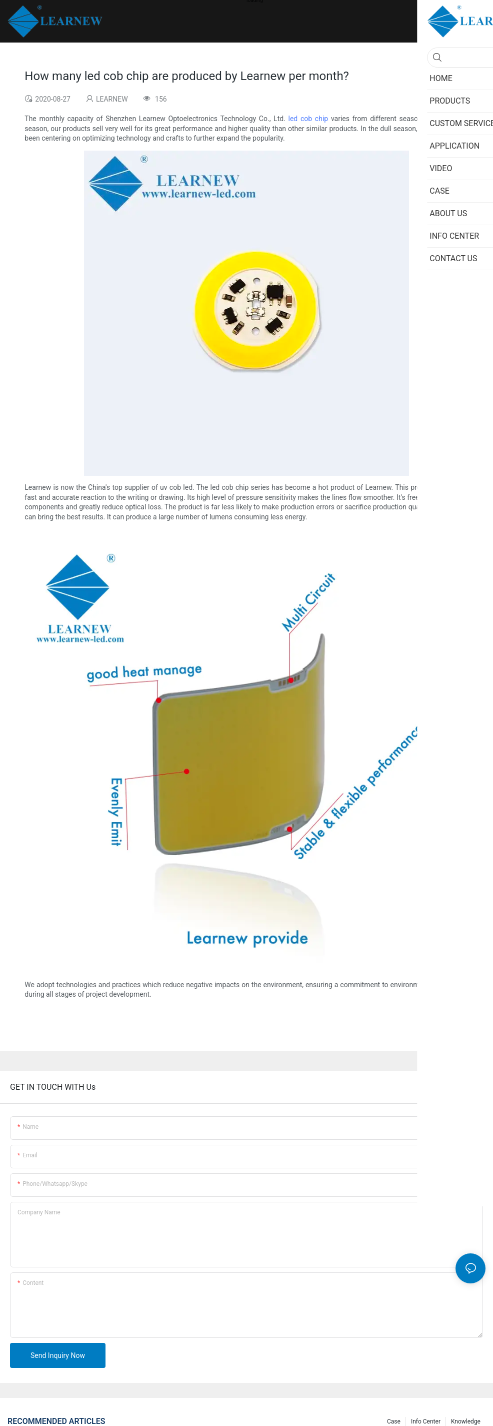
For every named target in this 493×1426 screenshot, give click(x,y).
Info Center (425, 1421)
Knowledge (465, 1421)
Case (393, 1421)
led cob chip (308, 119)
